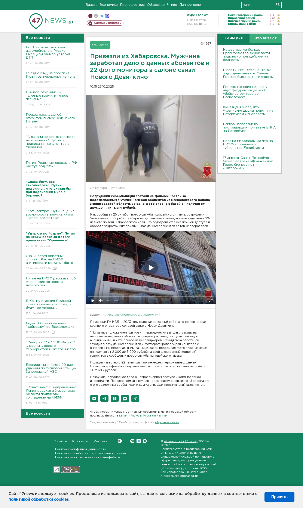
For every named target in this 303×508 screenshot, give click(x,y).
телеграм (102, 16)
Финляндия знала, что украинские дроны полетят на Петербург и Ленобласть (248, 110)
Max (145, 441)
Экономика (109, 4)
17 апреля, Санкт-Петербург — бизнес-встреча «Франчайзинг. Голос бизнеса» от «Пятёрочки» (248, 163)
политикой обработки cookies (39, 499)
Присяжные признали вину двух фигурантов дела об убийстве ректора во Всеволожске (245, 92)
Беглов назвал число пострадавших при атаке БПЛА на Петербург (249, 127)
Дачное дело (190, 4)
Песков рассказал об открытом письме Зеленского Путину (51, 121)
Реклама (100, 441)
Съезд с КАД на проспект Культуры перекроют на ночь (51, 78)
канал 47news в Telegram (137, 416)
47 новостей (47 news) (181, 441)
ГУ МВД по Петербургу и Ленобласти (131, 315)
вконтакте (96, 16)
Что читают (266, 38)
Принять (279, 497)
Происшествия (132, 4)
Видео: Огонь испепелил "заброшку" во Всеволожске (51, 328)
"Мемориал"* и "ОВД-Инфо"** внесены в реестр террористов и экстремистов (51, 349)
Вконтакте (120, 441)
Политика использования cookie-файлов (87, 457)
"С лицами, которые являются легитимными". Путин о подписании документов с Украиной (51, 145)
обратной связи (167, 422)
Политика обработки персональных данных (90, 453)
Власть (91, 4)
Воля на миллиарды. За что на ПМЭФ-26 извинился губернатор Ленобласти (248, 144)
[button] (94, 398)
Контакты (80, 441)
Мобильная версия (90, 16)
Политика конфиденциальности (79, 449)
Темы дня (233, 38)
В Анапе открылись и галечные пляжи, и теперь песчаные (51, 98)
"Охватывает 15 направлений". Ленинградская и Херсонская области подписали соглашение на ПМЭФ (51, 395)
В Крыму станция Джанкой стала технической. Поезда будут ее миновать (51, 307)
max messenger (107, 16)
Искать (277, 4)
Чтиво (172, 4)
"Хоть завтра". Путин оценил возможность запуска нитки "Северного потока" (51, 217)
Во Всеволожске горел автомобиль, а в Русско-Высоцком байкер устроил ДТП (51, 55)
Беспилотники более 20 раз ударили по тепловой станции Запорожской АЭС (51, 371)
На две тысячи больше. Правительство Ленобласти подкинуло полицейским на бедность (246, 54)
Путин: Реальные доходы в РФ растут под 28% (51, 167)
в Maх (163, 416)
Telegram (139, 441)
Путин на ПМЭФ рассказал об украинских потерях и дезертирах (51, 285)
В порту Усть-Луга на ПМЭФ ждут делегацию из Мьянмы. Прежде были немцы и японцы (248, 73)
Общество (156, 4)
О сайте (60, 441)
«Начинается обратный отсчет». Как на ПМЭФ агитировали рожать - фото (51, 262)
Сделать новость (107, 23)
